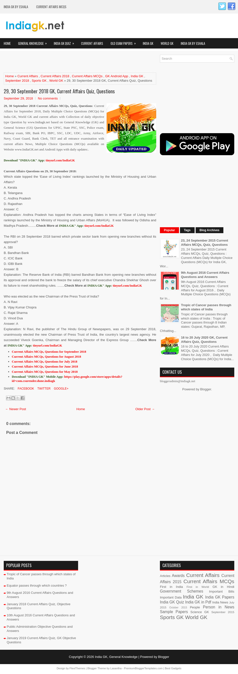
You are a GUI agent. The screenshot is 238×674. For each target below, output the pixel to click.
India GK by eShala (16, 6)
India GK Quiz (65, 42)
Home (7, 43)
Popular (169, 230)
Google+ (60, 388)
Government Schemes (181, 591)
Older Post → (145, 409)
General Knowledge (34, 42)
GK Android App (116, 76)
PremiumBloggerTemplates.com (143, 668)
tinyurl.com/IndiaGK (99, 225)
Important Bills (221, 591)
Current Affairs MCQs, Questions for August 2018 (46, 356)
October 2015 (178, 607)
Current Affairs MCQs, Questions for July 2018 (44, 361)
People (195, 607)
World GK (167, 43)
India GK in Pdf (198, 602)
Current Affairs (92, 43)
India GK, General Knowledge (116, 657)
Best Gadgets (173, 668)
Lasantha (115, 668)
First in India (171, 587)
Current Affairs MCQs (51, 6)
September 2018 (17, 80)
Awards (178, 576)
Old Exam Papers (125, 42)
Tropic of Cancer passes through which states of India (206, 307)
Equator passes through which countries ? (37, 585)
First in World (197, 586)
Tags (187, 230)
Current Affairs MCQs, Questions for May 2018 (45, 372)
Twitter (43, 388)
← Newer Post (15, 409)
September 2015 (222, 612)
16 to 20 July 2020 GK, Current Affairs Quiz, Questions (204, 340)
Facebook (25, 388)
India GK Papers (219, 597)
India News (220, 602)
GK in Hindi (223, 587)
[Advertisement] (62, 62)
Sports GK (39, 80)
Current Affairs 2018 (55, 76)
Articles (165, 576)
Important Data (171, 597)
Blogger (205, 389)
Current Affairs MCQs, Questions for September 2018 (49, 351)
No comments (48, 98)
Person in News (218, 607)
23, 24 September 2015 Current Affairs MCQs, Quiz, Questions (204, 243)
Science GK (199, 612)
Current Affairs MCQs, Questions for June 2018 (45, 366)
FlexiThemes (77, 668)
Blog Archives (209, 230)
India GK (148, 43)
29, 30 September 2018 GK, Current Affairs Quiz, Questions (59, 91)
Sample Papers (174, 612)
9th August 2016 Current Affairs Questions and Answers (205, 275)
